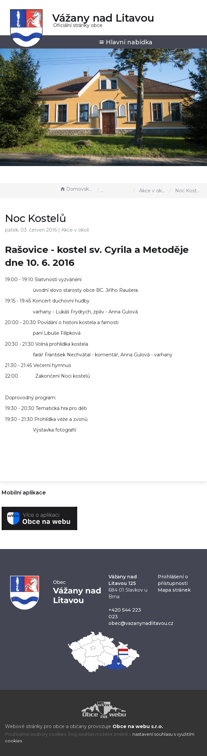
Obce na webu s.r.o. (137, 726)
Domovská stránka (77, 189)
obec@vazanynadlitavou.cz (140, 623)
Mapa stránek (174, 590)
